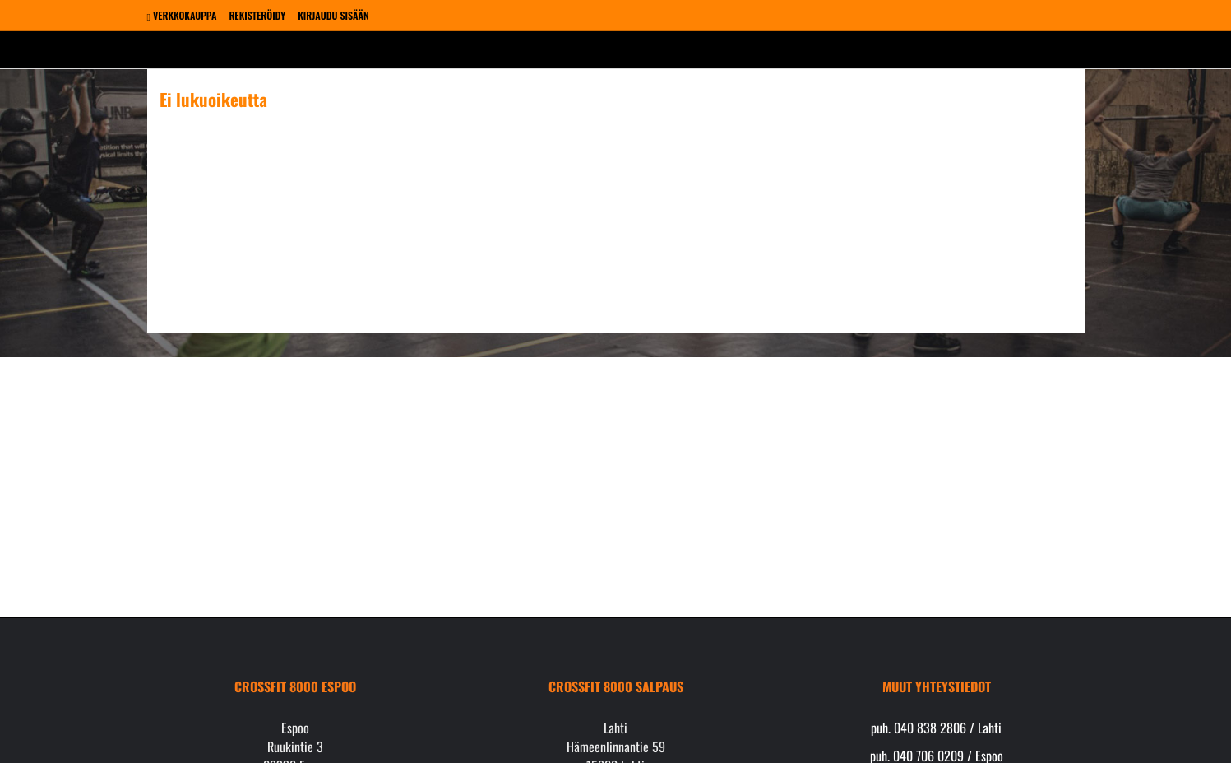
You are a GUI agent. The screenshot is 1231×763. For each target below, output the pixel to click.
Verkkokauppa (182, 15)
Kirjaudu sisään (333, 15)
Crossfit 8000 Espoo (295, 686)
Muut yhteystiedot (936, 686)
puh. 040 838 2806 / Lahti (936, 727)
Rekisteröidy (257, 15)
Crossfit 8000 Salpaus (615, 686)
